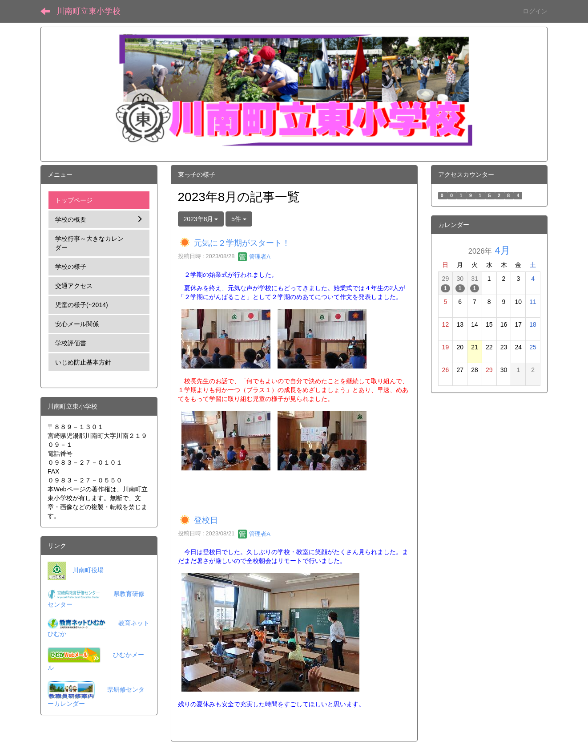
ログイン (535, 11)
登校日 (206, 520)
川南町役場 (88, 570)
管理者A (254, 256)
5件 (238, 219)
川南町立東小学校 (88, 11)
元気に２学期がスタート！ (242, 243)
